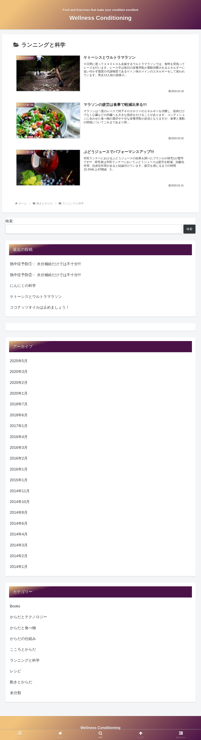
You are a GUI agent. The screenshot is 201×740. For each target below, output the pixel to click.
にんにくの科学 (23, 286)
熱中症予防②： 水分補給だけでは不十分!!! (45, 275)
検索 (9, 221)
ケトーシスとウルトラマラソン (36, 297)
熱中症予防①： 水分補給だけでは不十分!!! (45, 264)
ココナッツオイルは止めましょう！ (39, 307)
